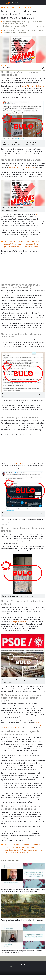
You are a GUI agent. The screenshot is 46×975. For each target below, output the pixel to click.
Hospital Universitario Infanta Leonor (33, 86)
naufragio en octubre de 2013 (21, 622)
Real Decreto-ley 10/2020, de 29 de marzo (22, 168)
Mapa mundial (25, 30)
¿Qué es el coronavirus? (11, 30)
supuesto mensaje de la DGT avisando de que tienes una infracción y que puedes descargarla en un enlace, (21, 725)
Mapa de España (37, 30)
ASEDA (38, 214)
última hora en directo (19, 33)
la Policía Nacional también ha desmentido (20, 463)
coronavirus (19, 24)
